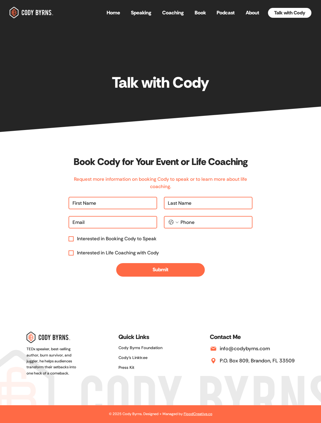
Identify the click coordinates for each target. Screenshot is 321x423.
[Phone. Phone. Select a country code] (173, 222)
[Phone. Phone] (214, 222)
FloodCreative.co (198, 413)
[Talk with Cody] (289, 13)
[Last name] (206, 203)
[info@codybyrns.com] (254, 348)
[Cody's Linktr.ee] (146, 358)
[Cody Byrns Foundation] (146, 348)
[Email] (111, 222)
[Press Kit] (146, 368)
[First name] (111, 203)
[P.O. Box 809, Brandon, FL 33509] (254, 361)
